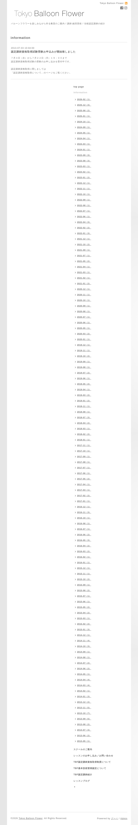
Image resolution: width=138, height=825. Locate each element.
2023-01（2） (84, 177)
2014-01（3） (84, 696)
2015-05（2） (84, 607)
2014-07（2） (84, 663)
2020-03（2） (84, 334)
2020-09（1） (84, 306)
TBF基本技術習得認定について (89, 768)
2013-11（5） (84, 708)
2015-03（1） (84, 618)
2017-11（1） (84, 445)
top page (78, 87)
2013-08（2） (84, 724)
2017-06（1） (84, 473)
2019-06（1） (84, 378)
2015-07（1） (84, 596)
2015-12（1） (84, 568)
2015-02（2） (84, 624)
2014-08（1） (84, 657)
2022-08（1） (84, 205)
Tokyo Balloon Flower (31, 818)
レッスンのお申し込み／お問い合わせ (93, 755)
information (80, 92)
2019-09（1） (84, 362)
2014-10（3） (84, 646)
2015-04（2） (84, 613)
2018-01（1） (84, 440)
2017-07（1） (84, 468)
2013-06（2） (84, 735)
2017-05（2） (84, 479)
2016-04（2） (84, 546)
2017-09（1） (84, 456)
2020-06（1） (84, 323)
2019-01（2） (84, 401)
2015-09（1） (84, 585)
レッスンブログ (81, 781)
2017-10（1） (84, 451)
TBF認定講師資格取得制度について (92, 762)
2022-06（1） (84, 216)
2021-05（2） (84, 261)
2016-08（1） (84, 523)
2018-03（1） (84, 429)
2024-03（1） (84, 144)
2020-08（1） (84, 311)
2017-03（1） (84, 490)
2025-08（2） (84, 110)
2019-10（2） (84, 356)
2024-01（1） (84, 150)
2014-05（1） (84, 674)
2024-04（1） (84, 138)
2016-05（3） (84, 540)
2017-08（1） (84, 462)
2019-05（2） (84, 384)
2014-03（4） (84, 685)
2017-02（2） (84, 495)
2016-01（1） (84, 562)
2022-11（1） (84, 189)
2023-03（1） (84, 166)
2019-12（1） (84, 345)
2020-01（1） (84, 339)
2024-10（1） (84, 122)
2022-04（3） (84, 222)
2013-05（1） (84, 741)
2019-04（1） (84, 389)
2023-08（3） (84, 161)
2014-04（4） (84, 680)
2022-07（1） (84, 211)
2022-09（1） (84, 200)
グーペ (114, 818)
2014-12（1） (84, 635)
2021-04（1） (84, 267)
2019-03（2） (84, 395)
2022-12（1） (84, 183)
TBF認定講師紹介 (82, 774)
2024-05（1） (84, 133)
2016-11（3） (84, 512)
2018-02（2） (84, 434)
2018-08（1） (84, 412)
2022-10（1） (84, 194)
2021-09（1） (84, 250)
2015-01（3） (84, 629)
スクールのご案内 (82, 749)
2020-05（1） (84, 328)
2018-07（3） (84, 417)
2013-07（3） (84, 730)
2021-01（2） (84, 283)
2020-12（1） (84, 289)
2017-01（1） (84, 501)
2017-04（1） (84, 484)
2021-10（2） (84, 244)
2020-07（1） (84, 317)
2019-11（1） (84, 350)
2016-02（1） (84, 557)
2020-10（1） (84, 300)
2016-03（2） (84, 551)
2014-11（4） (84, 641)
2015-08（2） (84, 590)
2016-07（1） (84, 529)
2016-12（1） (84, 507)
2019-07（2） (84, 373)
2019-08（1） (84, 367)
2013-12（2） (84, 702)
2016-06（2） (84, 535)
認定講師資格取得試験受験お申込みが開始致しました (43, 51)
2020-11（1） (84, 295)
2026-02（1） (84, 99)
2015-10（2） (84, 579)
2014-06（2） (84, 668)
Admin (123, 818)
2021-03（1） (84, 272)
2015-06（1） (84, 602)
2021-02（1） (84, 278)
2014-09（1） (84, 652)
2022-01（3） (84, 233)
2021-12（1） (84, 239)
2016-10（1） (84, 518)
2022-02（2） (84, 228)
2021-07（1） (84, 256)
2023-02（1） (84, 172)
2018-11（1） (84, 406)
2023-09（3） (84, 155)
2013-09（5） (84, 719)
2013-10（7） (84, 713)
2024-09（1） (84, 127)
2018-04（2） (84, 423)
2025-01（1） (84, 116)
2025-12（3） (84, 105)
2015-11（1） (84, 574)
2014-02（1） (84, 691)
